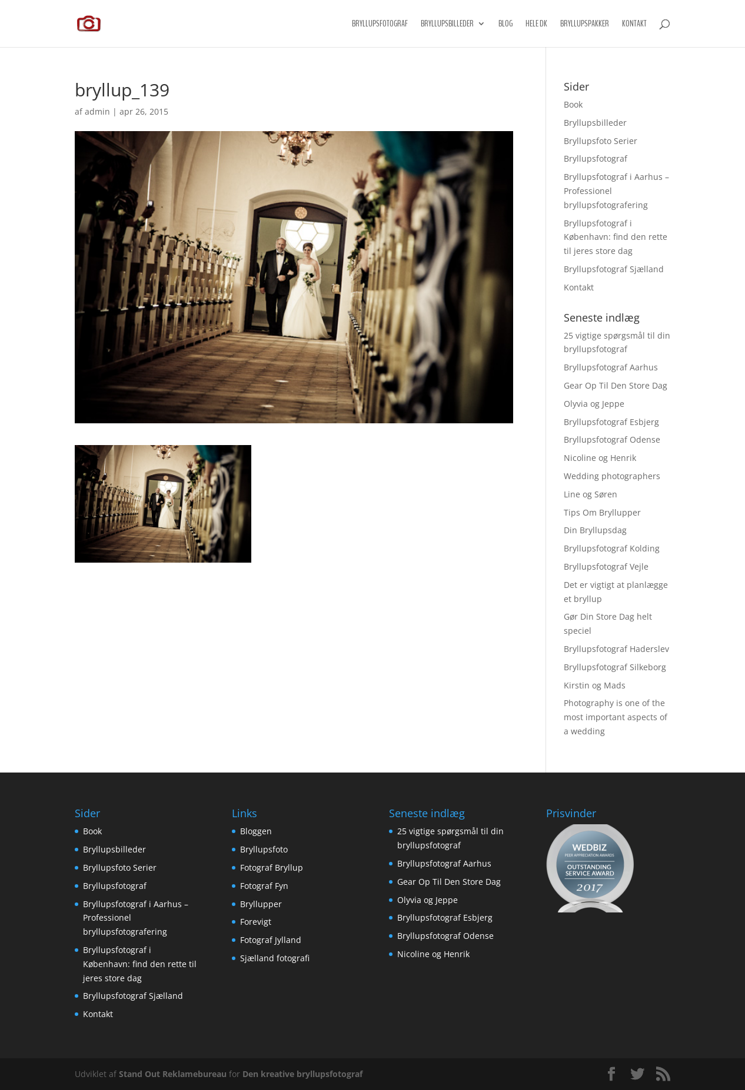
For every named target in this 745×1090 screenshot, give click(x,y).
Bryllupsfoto (264, 849)
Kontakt (634, 24)
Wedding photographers (612, 476)
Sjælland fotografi (275, 958)
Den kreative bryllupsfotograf (302, 1073)
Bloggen (256, 831)
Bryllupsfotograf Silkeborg (615, 667)
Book (573, 104)
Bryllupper (261, 904)
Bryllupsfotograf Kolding (612, 548)
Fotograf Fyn (264, 885)
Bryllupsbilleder (447, 24)
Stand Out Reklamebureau (173, 1073)
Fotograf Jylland (270, 939)
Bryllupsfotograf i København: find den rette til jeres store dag (615, 237)
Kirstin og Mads (595, 685)
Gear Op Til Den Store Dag (615, 385)
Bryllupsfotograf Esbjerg (611, 421)
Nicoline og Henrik (600, 457)
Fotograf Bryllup (271, 867)
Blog (505, 24)
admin (97, 111)
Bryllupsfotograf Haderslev (616, 648)
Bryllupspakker (584, 24)
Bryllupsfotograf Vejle (606, 566)
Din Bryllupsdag (595, 530)
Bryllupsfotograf (380, 24)
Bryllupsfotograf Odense (612, 439)
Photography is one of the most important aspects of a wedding (615, 717)
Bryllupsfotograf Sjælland (614, 269)
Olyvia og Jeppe (594, 403)
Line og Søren (590, 494)
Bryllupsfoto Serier (600, 140)
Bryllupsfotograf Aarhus (611, 367)
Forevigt (255, 921)
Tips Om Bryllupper (602, 512)
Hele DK (536, 24)
